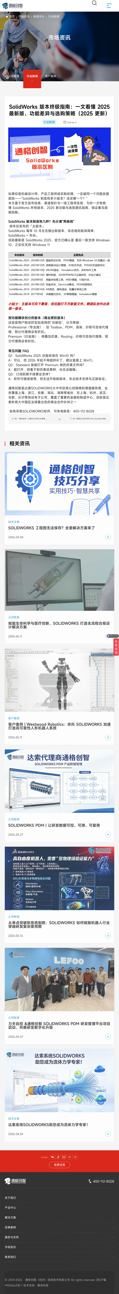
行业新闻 (53, 16)
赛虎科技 (42, 1285)
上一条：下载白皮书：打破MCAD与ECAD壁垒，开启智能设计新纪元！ (30, 421)
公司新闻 (14, 78)
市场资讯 (24, 16)
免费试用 (59, 1165)
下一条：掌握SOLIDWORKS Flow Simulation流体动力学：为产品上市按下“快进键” (88, 421)
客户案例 (51, 78)
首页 (10, 16)
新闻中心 (39, 16)
